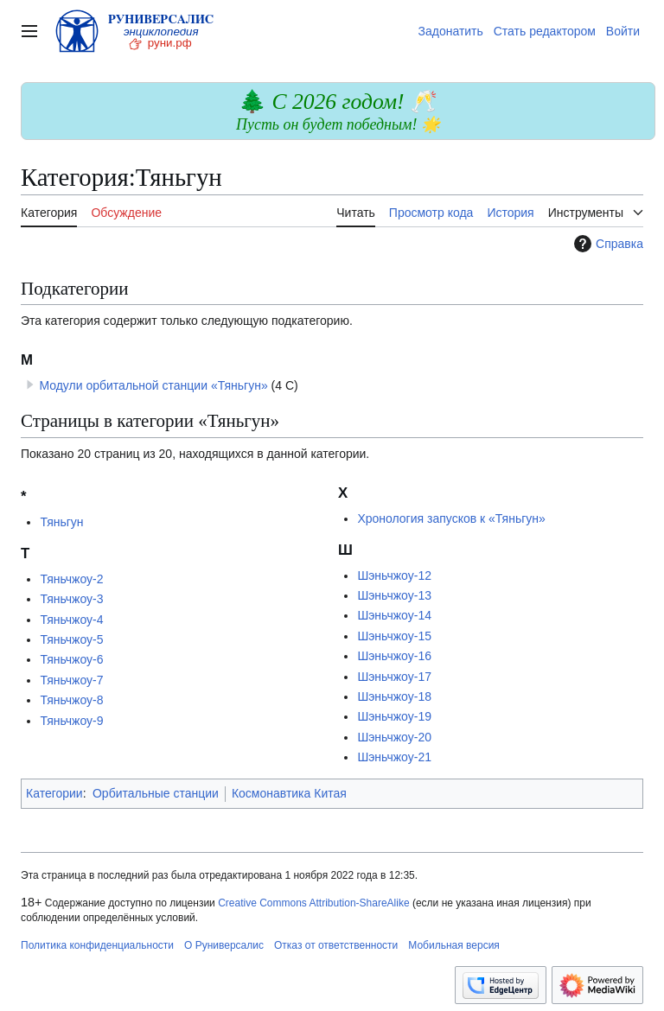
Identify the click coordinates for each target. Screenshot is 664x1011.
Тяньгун (61, 522)
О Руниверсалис (224, 945)
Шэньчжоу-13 (394, 595)
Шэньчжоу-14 (394, 615)
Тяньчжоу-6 (71, 659)
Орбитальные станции (156, 793)
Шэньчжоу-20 (394, 737)
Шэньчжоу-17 (394, 677)
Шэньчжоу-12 (394, 575)
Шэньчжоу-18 (394, 696)
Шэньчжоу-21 (394, 757)
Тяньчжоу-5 (71, 639)
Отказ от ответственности (336, 945)
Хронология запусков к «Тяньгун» (451, 518)
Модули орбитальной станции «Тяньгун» (153, 385)
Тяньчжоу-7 (71, 680)
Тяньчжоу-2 (71, 579)
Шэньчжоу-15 (394, 636)
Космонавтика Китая (289, 793)
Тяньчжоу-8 (71, 700)
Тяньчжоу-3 (71, 599)
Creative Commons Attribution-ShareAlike (313, 903)
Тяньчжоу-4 (71, 619)
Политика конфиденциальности (97, 945)
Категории (54, 793)
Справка (606, 243)
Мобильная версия (454, 945)
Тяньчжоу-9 (71, 721)
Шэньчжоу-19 (394, 716)
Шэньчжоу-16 (394, 656)
